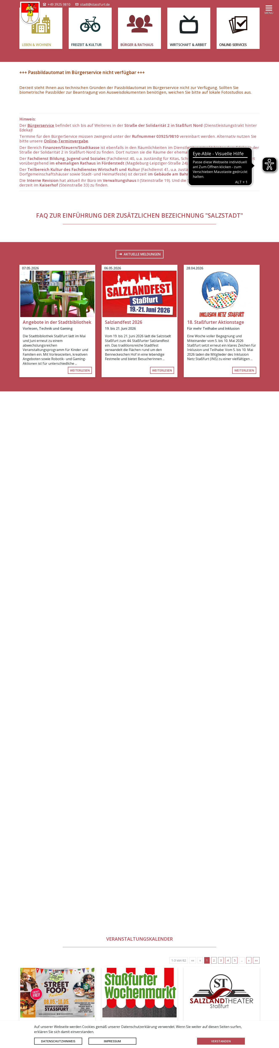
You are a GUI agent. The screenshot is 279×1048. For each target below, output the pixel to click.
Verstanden (221, 1041)
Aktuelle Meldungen (142, 395)
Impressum (112, 1041)
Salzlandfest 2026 (123, 464)
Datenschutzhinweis (58, 1041)
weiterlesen (80, 512)
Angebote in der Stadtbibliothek (57, 464)
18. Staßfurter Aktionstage (215, 464)
